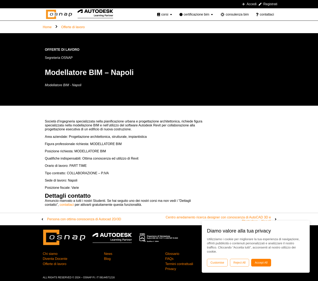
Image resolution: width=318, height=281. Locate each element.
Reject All (240, 262)
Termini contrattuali (179, 264)
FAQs (169, 258)
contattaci (67, 204)
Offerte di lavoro (73, 27)
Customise (217, 262)
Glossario (172, 254)
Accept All (261, 262)
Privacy (170, 269)
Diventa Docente (55, 258)
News (108, 254)
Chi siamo (50, 254)
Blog (107, 258)
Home (47, 27)
